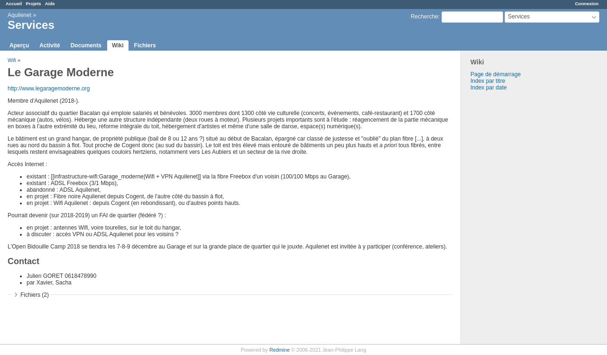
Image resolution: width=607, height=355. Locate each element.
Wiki (118, 45)
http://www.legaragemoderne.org (49, 88)
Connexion (586, 3)
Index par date (488, 87)
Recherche (424, 16)
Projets (33, 3)
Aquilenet (19, 15)
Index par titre (487, 81)
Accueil (14, 3)
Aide (50, 3)
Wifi (12, 60)
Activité (49, 45)
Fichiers (145, 45)
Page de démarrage (495, 74)
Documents (86, 45)
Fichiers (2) (34, 295)
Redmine (279, 350)
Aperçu (19, 45)
